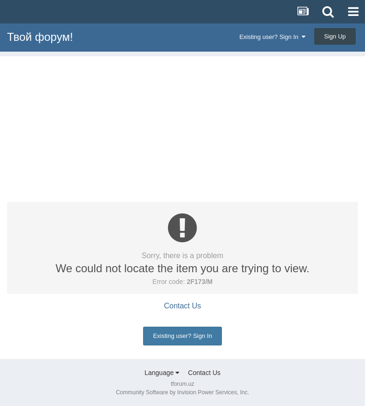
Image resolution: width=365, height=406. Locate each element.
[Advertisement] (182, 122)
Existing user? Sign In (272, 36)
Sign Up (335, 36)
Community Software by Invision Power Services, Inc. (182, 392)
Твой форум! (40, 37)
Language (161, 372)
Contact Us (182, 306)
